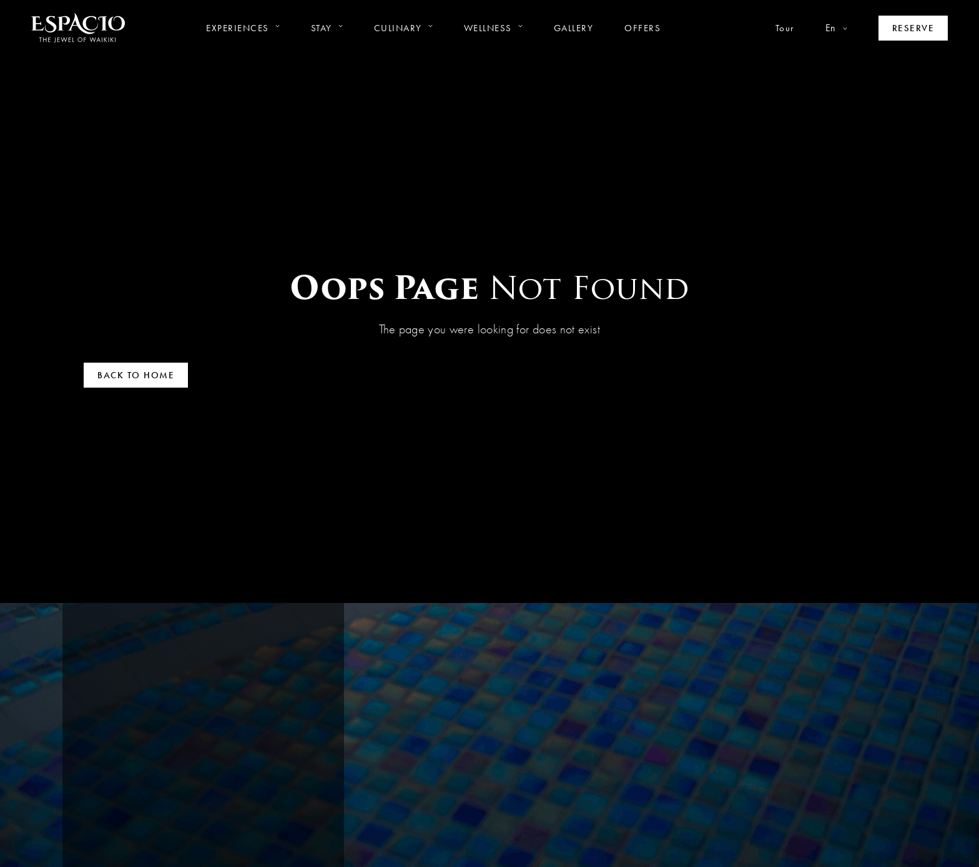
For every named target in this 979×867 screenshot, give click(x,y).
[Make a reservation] (913, 28)
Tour (784, 28)
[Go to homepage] (78, 27)
